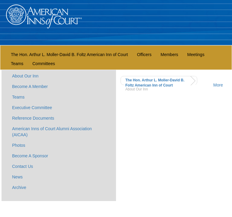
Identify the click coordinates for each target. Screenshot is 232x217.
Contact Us (22, 166)
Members (169, 54)
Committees (43, 63)
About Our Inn (25, 76)
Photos (18, 145)
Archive (19, 187)
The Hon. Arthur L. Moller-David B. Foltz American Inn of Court (69, 54)
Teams (17, 63)
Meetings (196, 54)
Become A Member (30, 86)
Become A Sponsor (30, 155)
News (17, 177)
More (218, 85)
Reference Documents (33, 118)
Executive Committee (32, 107)
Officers (144, 54)
